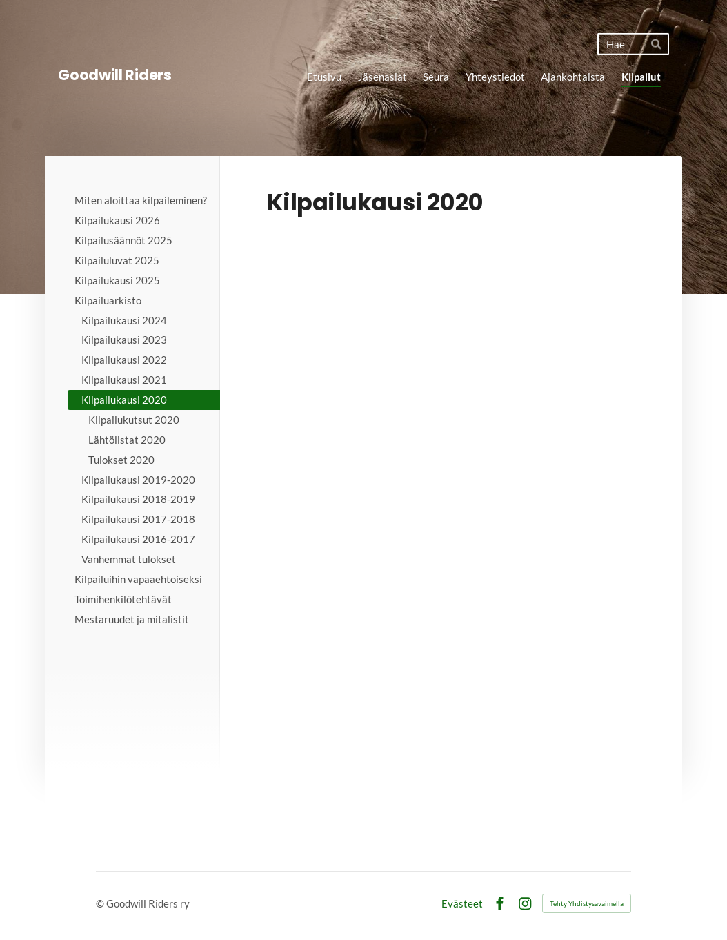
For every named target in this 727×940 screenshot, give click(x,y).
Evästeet (462, 904)
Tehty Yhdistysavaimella (587, 903)
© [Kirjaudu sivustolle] (101, 903)
